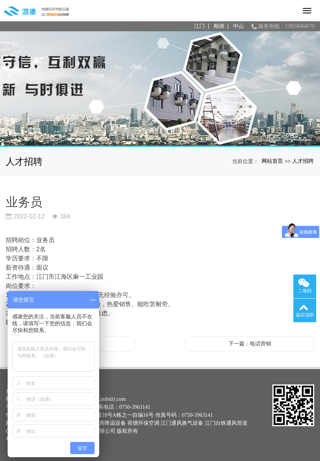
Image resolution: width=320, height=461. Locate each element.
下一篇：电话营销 (249, 344)
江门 (199, 26)
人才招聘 (303, 161)
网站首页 (272, 161)
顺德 (219, 26)
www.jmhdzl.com (106, 399)
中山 (238, 26)
